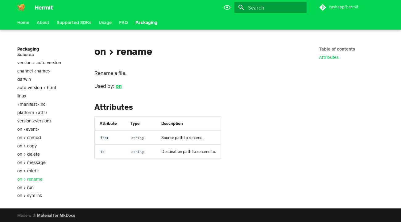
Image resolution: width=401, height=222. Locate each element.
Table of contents (337, 48)
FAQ (123, 22)
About (43, 22)
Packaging (146, 22)
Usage (105, 22)
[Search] (270, 7)
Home (23, 22)
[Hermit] (21, 7)
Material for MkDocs (56, 215)
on (119, 86)
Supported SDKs (74, 22)
